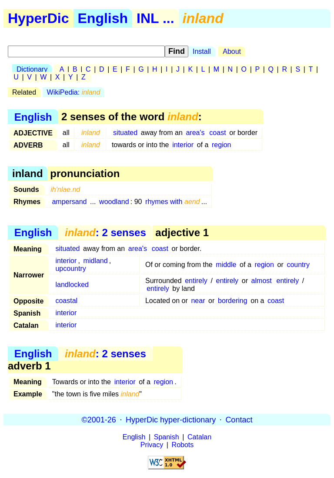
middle (226, 264)
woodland (114, 201)
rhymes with (172, 201)
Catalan (199, 437)
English (103, 18)
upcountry (70, 268)
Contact (238, 419)
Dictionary (32, 69)
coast (217, 132)
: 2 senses (105, 232)
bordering (232, 300)
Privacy (151, 444)
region (221, 144)
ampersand (69, 201)
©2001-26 (99, 419)
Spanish (166, 437)
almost (261, 280)
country (298, 264)
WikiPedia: (73, 92)
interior (183, 144)
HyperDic (38, 18)
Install (202, 51)
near (198, 300)
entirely (196, 280)
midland (96, 260)
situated (125, 132)
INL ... (155, 18)
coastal (66, 300)
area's (195, 132)
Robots (183, 444)
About (232, 51)
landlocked (72, 284)
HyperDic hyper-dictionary (171, 419)
